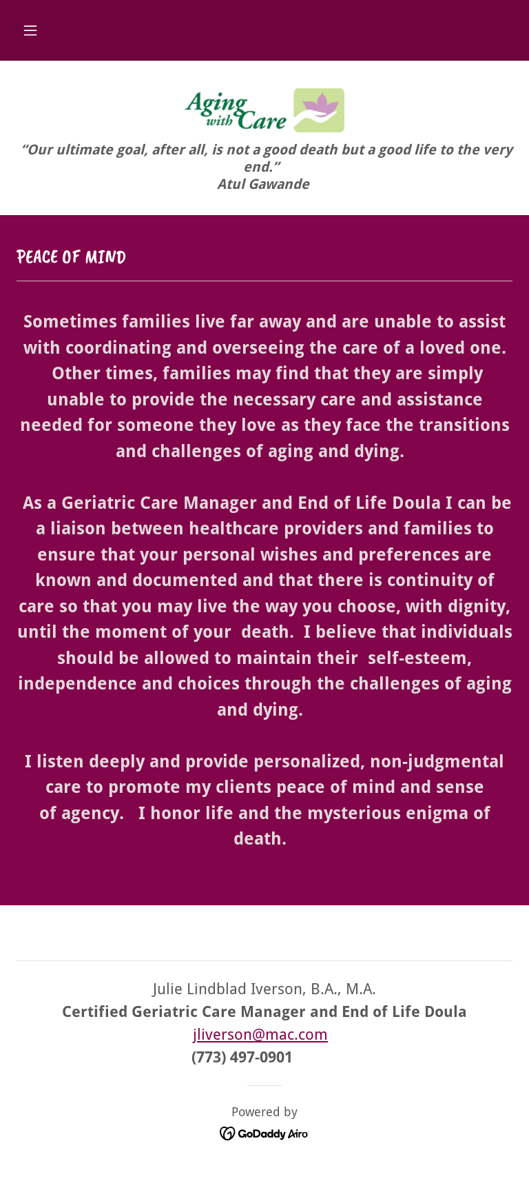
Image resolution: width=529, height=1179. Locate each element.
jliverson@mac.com (260, 1034)
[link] (264, 110)
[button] (30, 30)
